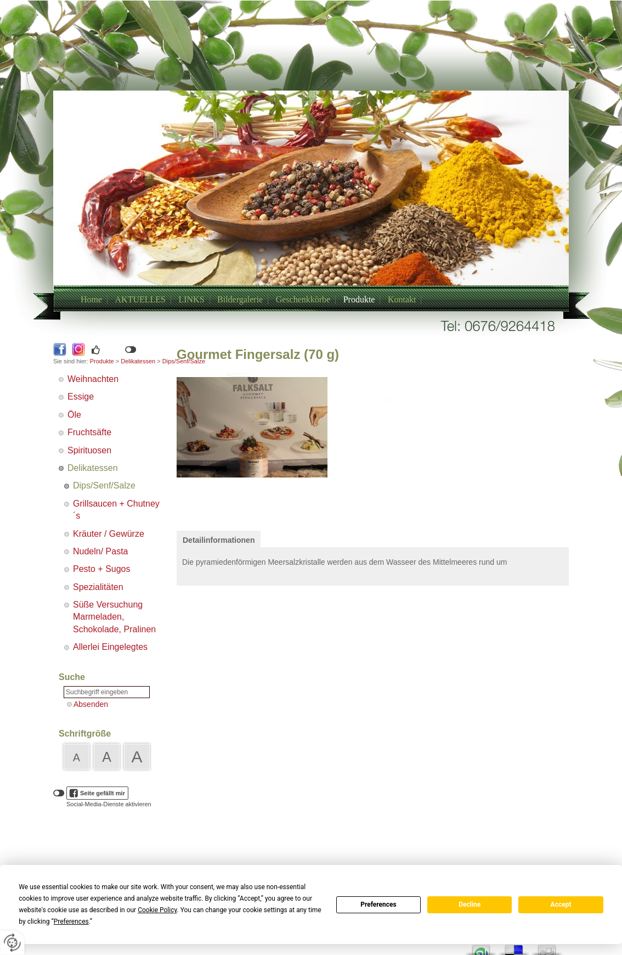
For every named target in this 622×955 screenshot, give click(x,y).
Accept (561, 904)
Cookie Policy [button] (157, 910)
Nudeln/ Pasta (100, 551)
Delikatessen (138, 361)
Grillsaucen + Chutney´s (116, 509)
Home (91, 299)
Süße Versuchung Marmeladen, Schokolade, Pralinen (114, 617)
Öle (74, 414)
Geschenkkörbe (303, 299)
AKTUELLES (140, 299)
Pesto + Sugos (102, 569)
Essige (80, 396)
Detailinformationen (219, 540)
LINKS (191, 299)
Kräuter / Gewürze (108, 533)
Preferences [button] (71, 921)
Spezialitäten (98, 587)
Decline (469, 904)
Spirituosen (89, 450)
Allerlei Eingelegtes (110, 646)
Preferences (378, 904)
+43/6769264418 (297, 215)
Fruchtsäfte (89, 432)
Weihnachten (92, 379)
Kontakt (402, 299)
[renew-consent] (12, 942)
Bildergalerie (240, 299)
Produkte (359, 299)
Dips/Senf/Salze (104, 485)
